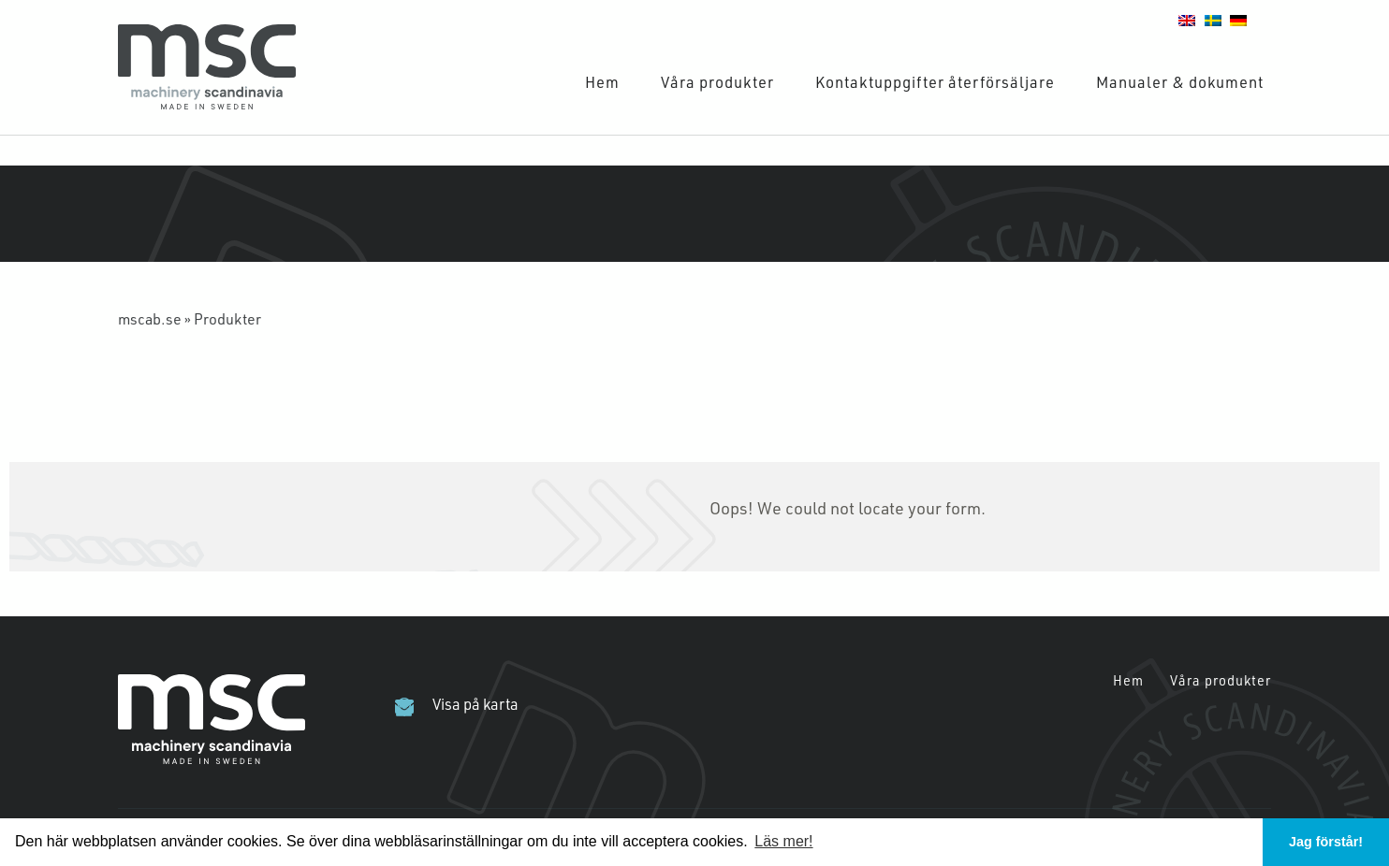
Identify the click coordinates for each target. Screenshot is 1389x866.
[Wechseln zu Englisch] (1186, 18)
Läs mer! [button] (783, 841)
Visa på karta (475, 704)
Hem (602, 82)
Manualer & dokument (1180, 82)
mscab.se (150, 318)
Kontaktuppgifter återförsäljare (935, 82)
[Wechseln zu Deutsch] (1238, 18)
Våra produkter (717, 82)
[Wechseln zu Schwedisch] (1213, 18)
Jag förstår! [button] (1326, 841)
